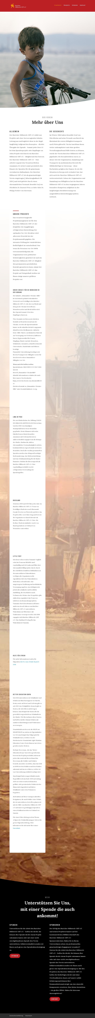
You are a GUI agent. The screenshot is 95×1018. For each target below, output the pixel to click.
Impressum (28, 1015)
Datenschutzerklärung (16, 1015)
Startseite (57, 6)
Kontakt (82, 6)
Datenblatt (16, 828)
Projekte (67, 6)
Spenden (75, 6)
